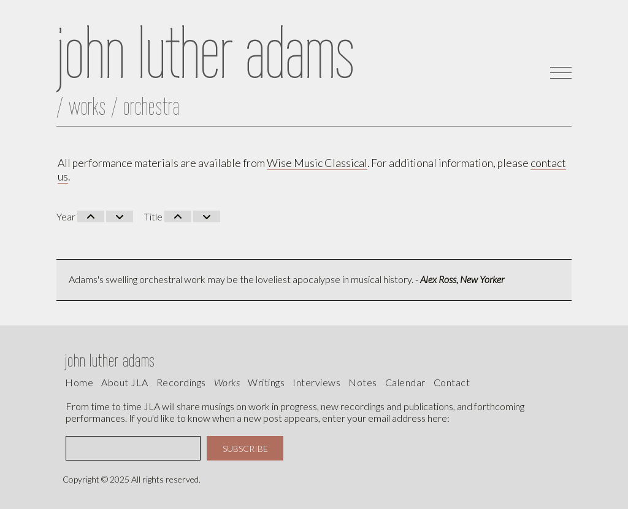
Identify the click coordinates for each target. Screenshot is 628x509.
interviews (316, 382)
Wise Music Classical (317, 162)
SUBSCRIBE (245, 448)
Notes (362, 382)
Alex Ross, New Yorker (462, 279)
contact (452, 382)
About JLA (124, 382)
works (227, 382)
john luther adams (110, 360)
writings (266, 382)
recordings (181, 382)
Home (79, 382)
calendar (405, 382)
